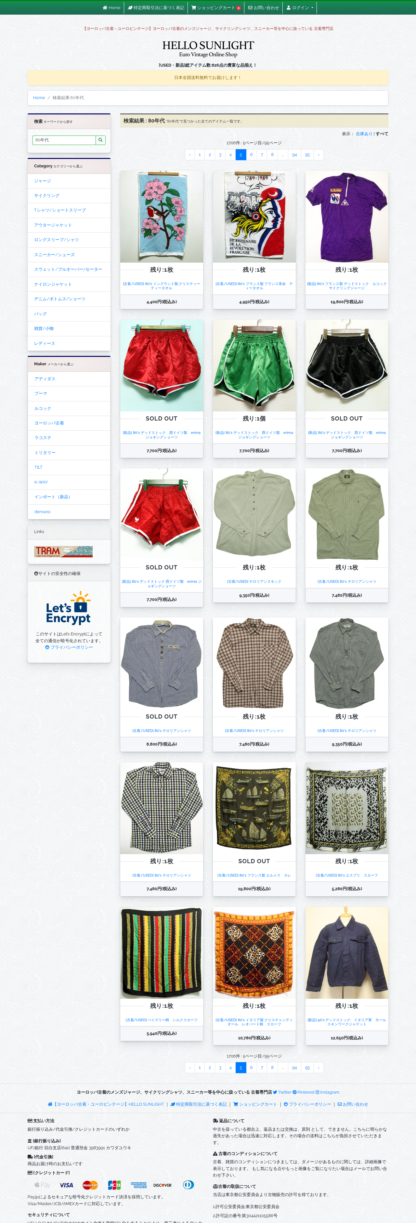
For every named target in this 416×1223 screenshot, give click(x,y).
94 (294, 154)
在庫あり (364, 133)
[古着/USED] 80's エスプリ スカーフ (347, 875)
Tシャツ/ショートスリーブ (60, 210)
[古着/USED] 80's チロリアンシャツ (347, 581)
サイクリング (46, 195)
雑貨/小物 (44, 328)
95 (307, 154)
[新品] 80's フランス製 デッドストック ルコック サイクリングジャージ (348, 285)
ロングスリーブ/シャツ (56, 239)
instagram (327, 1092)
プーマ (40, 393)
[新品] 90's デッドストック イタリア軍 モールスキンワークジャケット (346, 1022)
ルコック (42, 408)
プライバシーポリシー (69, 647)
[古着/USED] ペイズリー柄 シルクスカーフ (161, 1020)
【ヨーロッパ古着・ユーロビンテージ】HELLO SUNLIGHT (106, 1104)
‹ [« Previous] (190, 154)
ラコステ (42, 437)
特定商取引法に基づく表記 (198, 1104)
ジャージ (42, 180)
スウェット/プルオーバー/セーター (68, 269)
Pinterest (303, 1092)
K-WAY (41, 482)
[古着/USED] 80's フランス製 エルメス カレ (254, 875)
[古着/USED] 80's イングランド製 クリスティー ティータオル (163, 285)
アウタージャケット (53, 225)
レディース (44, 343)
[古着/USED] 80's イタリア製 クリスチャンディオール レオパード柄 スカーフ (254, 1022)
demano (42, 511)
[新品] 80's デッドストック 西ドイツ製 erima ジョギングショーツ (163, 434)
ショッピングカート (256, 1104)
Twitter (282, 1092)
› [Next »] (318, 154)
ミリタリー (45, 452)
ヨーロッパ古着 (49, 423)
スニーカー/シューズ (54, 254)
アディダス (45, 378)
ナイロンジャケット (53, 284)
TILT (38, 467)
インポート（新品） (53, 496)
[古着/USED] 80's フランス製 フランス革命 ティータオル (254, 285)
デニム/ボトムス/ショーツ (59, 298)
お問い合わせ (353, 1104)
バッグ (40, 313)
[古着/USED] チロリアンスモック (254, 581)
